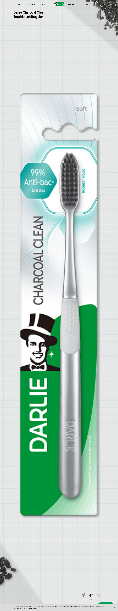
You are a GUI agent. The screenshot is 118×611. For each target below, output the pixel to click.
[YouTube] (100, 4)
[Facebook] (103, 4)
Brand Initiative (30, 4)
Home (18, 4)
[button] (115, 607)
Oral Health (71, 4)
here (36, 608)
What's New (87, 4)
